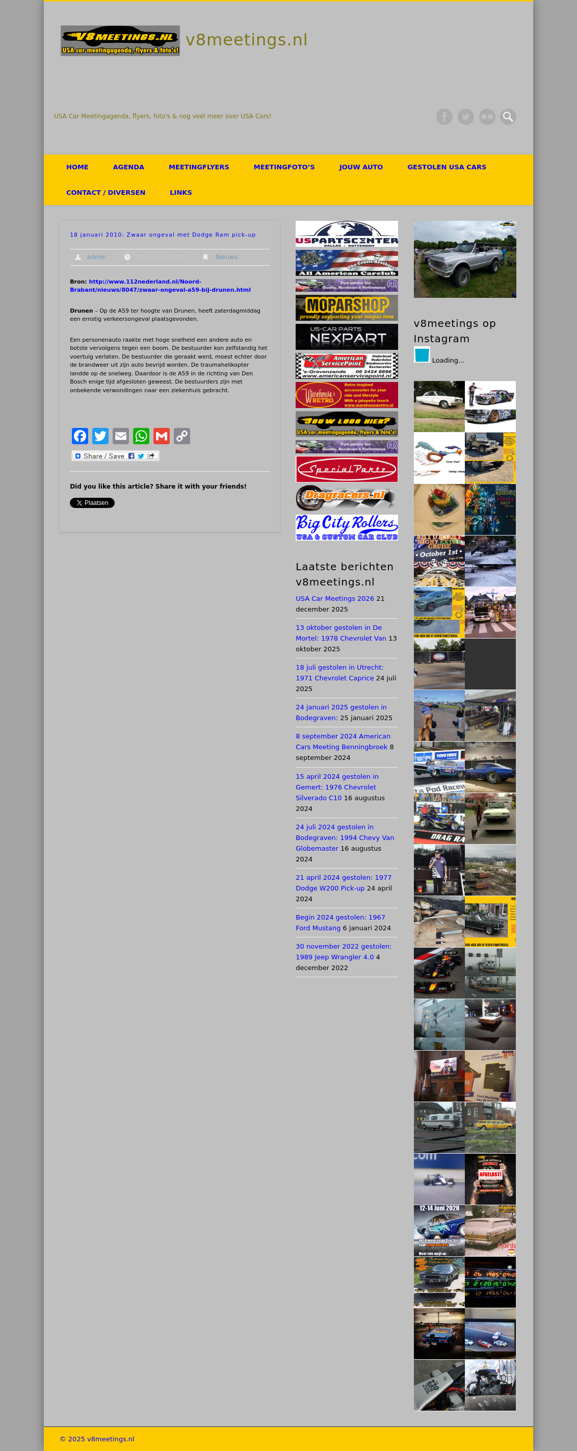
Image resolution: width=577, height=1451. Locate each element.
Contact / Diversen (105, 192)
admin (97, 257)
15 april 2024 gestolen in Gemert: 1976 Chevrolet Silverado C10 (337, 787)
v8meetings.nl (247, 39)
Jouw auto (361, 167)
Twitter (466, 117)
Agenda (128, 167)
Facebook (444, 117)
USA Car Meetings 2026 (335, 598)
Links (181, 192)
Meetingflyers (199, 167)
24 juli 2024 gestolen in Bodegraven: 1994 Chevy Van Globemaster (345, 837)
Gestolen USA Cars (446, 167)
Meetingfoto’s (284, 167)
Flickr (487, 117)
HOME (77, 167)
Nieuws (227, 257)
